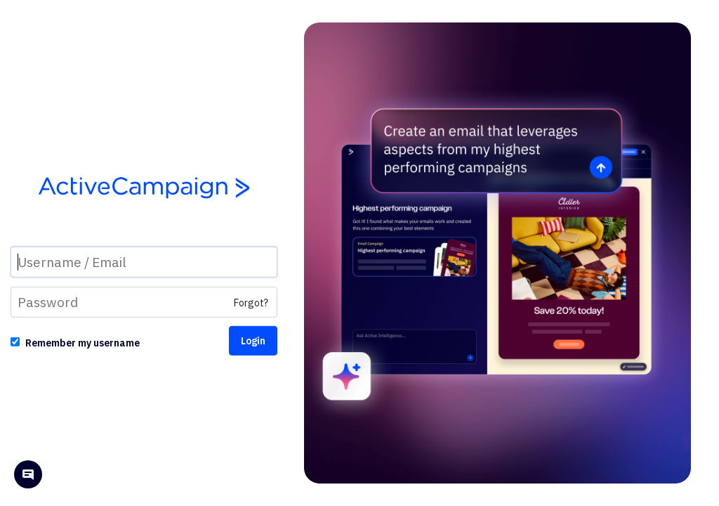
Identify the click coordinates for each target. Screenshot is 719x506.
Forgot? (251, 303)
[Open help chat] (28, 476)
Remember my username (82, 343)
